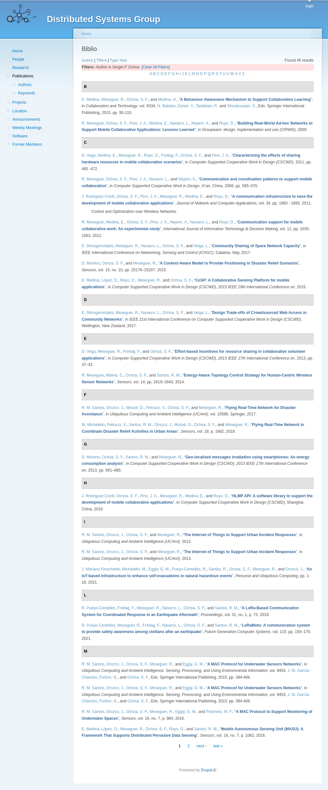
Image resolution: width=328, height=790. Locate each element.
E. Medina (90, 99)
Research (20, 67)
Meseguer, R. (113, 99)
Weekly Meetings (27, 128)
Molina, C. (115, 375)
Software (20, 136)
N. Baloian (166, 106)
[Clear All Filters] (156, 67)
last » (218, 746)
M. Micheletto (93, 424)
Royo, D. (226, 123)
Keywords (26, 93)
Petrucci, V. (156, 407)
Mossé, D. (135, 407)
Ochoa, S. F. (137, 99)
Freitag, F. (169, 155)
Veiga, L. (201, 246)
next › (201, 746)
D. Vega (88, 155)
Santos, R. (218, 569)
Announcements (26, 119)
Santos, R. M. (169, 375)
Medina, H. (167, 99)
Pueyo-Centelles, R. (189, 569)
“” (245, 99)
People (18, 59)
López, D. (110, 280)
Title (100, 60)
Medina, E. (158, 123)
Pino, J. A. (138, 123)
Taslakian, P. (206, 106)
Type (114, 60)
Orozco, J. (115, 407)
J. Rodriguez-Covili (98, 196)
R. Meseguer (93, 123)
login (310, 6)
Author (87, 60)
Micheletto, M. (134, 569)
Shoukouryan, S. (241, 106)
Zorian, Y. (185, 106)
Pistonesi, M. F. (219, 711)
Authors (24, 84)
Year (123, 60)
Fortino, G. (108, 677)
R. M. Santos (93, 407)
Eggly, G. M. (159, 569)
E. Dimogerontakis (97, 246)
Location (19, 111)
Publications (22, 76)
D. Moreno (91, 263)
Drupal (208, 770)
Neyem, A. (200, 123)
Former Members (27, 144)
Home (17, 51)
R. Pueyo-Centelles (98, 608)
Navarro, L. (179, 123)
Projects (19, 102)
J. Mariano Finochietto (101, 569)
